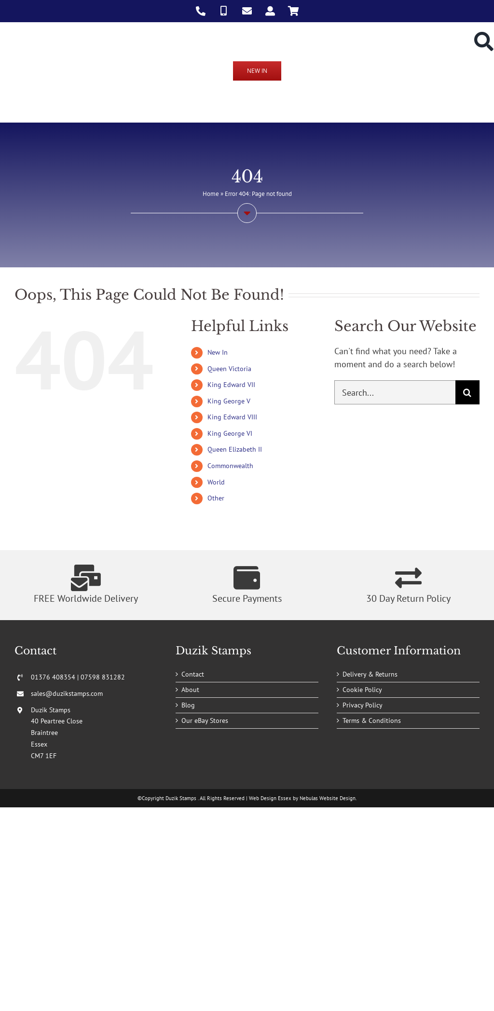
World (216, 482)
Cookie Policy (362, 689)
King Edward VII (231, 384)
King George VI (229, 433)
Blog (188, 705)
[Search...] (394, 392)
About (190, 689)
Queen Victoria (229, 368)
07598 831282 (103, 677)
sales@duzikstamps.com (67, 693)
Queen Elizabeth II (234, 449)
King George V (228, 401)
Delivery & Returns (370, 674)
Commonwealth (230, 465)
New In (217, 352)
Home (211, 194)
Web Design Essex (270, 798)
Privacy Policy (363, 705)
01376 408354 (53, 677)
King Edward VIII (232, 417)
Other (215, 498)
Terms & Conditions (372, 720)
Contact (192, 674)
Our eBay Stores (204, 720)
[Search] (467, 392)
